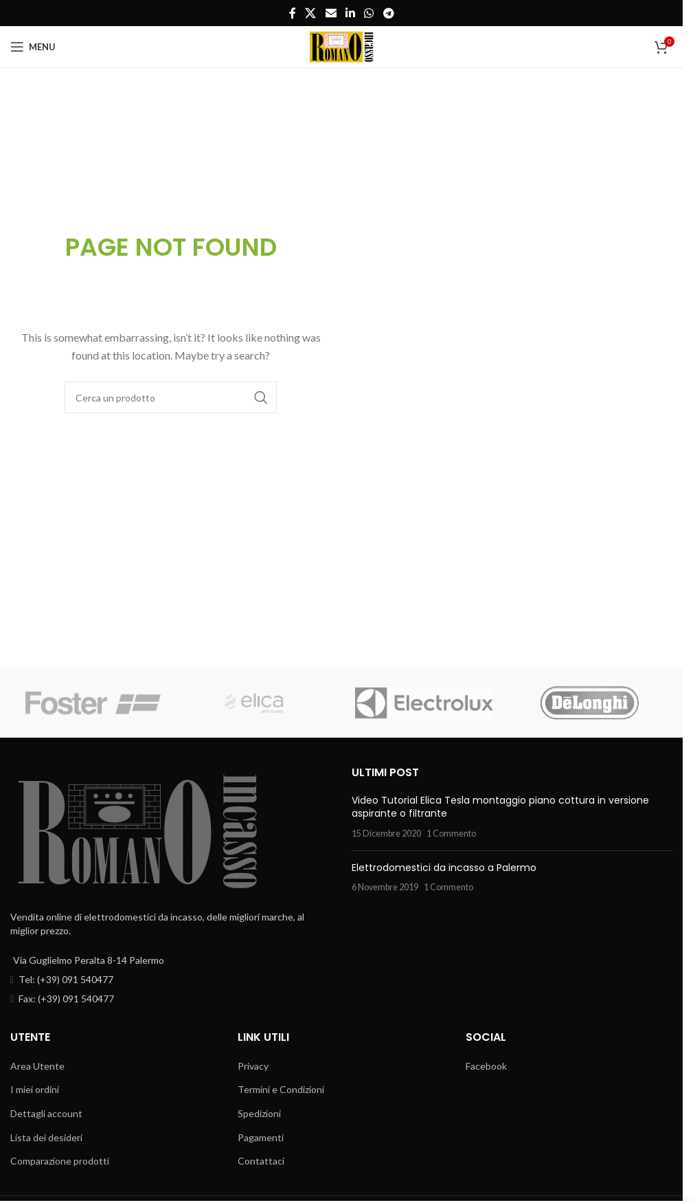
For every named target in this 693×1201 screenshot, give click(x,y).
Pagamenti (261, 1137)
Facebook (486, 1066)
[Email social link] (331, 13)
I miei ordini (34, 1089)
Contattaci (261, 1161)
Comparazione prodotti (59, 1161)
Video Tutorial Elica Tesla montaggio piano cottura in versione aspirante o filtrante (500, 807)
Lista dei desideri (46, 1137)
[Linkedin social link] (350, 13)
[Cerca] (170, 397)
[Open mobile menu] (33, 46)
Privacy (253, 1066)
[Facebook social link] (292, 13)
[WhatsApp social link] (369, 13)
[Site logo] (341, 46)
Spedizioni (259, 1113)
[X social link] (311, 13)
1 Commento (451, 833)
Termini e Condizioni (281, 1089)
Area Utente (37, 1066)
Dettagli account (46, 1113)
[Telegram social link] (388, 13)
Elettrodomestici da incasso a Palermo (444, 867)
